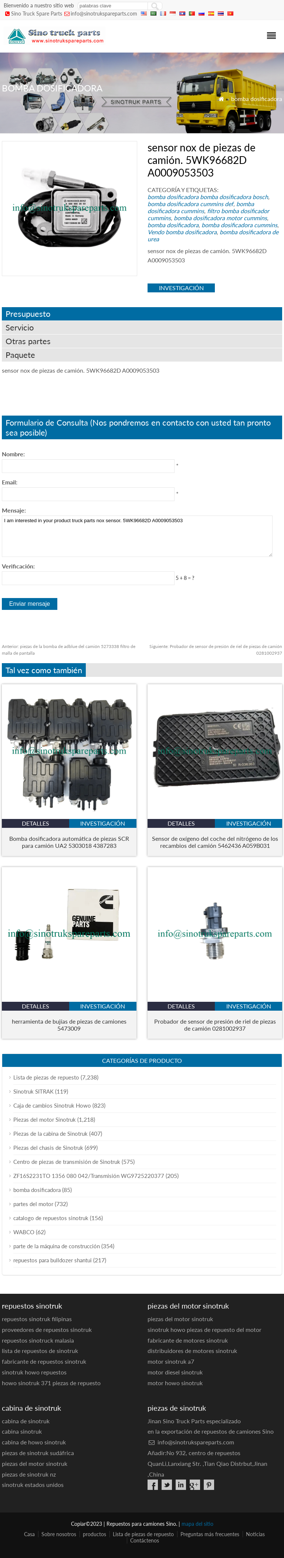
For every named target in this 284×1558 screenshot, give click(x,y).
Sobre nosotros (58, 1534)
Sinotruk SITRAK (33, 1091)
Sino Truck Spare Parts (36, 13)
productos (94, 1534)
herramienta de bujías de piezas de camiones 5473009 (69, 1025)
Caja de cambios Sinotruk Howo (52, 1105)
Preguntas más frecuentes (209, 1534)
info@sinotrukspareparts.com (104, 13)
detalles (35, 823)
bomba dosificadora (256, 98)
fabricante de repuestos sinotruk (44, 1361)
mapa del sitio (197, 1524)
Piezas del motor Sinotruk (44, 1119)
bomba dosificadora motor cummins (220, 217)
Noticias (255, 1534)
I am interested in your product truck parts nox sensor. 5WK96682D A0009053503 (137, 536)
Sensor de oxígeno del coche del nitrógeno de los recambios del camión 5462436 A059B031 (215, 842)
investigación (181, 287)
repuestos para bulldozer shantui (52, 1260)
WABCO (23, 1232)
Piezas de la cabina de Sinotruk (50, 1133)
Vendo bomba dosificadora (182, 231)
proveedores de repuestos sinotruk (47, 1329)
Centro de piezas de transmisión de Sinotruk (66, 1161)
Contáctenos (144, 1540)
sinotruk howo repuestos (34, 1372)
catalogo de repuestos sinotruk (50, 1218)
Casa (29, 1534)
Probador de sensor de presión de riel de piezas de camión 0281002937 (215, 1025)
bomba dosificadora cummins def (190, 203)
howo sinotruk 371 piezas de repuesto (51, 1382)
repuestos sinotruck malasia (38, 1340)
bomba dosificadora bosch (234, 196)
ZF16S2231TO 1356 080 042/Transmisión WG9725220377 (88, 1175)
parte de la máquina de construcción (56, 1246)
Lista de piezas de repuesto (46, 1077)
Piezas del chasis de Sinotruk (48, 1147)
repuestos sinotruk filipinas (37, 1318)
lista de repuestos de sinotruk (40, 1350)
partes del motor (33, 1204)
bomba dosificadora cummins (201, 207)
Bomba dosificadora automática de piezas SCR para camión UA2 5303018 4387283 (69, 842)
